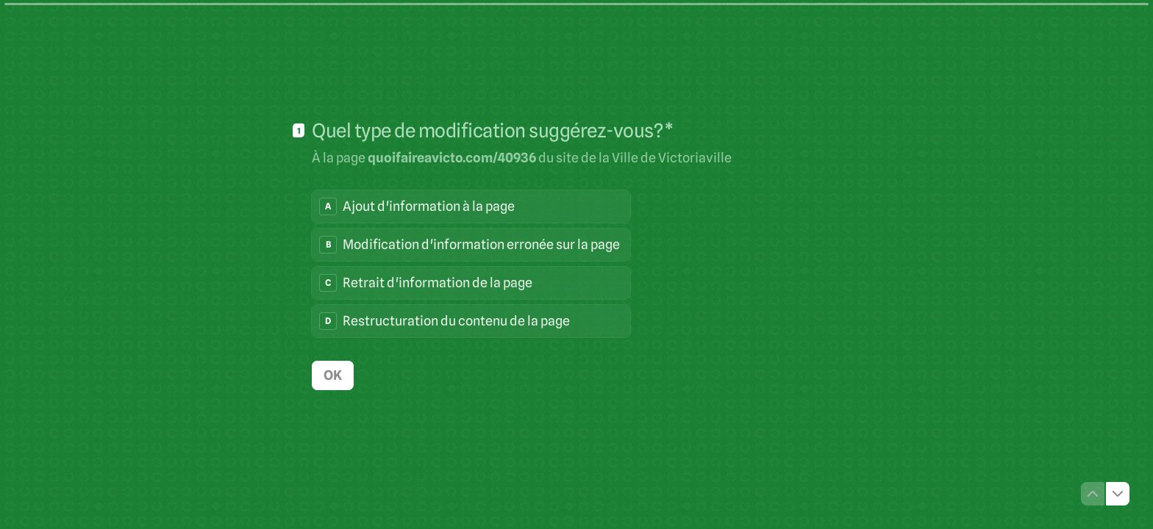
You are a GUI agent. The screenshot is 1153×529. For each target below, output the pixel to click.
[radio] (471, 206)
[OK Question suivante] (333, 375)
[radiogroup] (471, 263)
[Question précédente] (1092, 493)
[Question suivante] (1117, 493)
